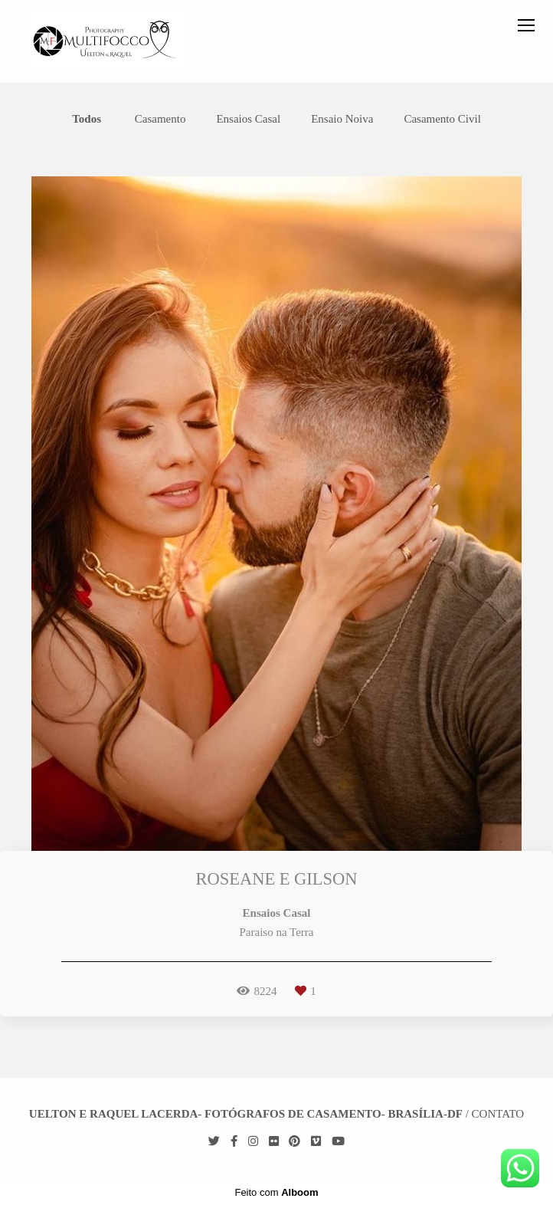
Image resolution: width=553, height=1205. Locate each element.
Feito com (276, 1192)
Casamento (160, 119)
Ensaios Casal (248, 119)
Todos (86, 119)
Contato (498, 1114)
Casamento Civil (442, 119)
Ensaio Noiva (342, 119)
